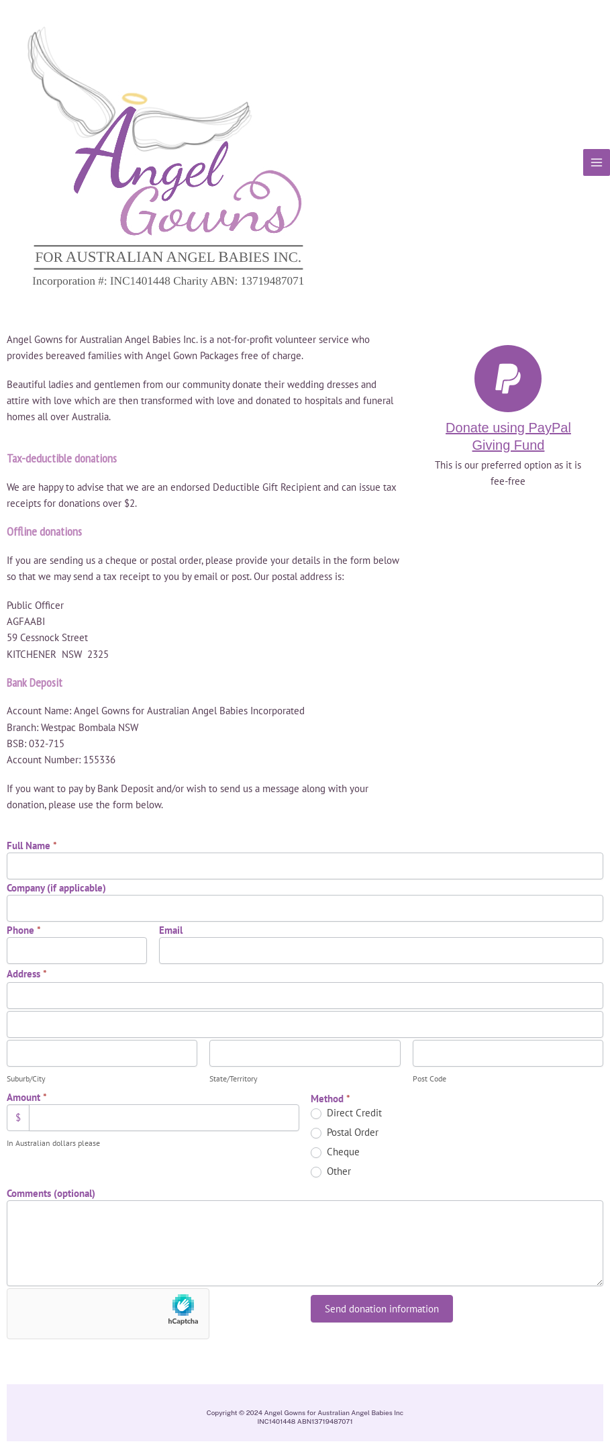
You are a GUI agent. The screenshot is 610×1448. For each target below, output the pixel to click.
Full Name (32, 845)
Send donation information (382, 1308)
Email (171, 930)
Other (331, 1171)
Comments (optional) (51, 1193)
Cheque (335, 1152)
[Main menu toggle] (596, 162)
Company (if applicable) (56, 887)
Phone (24, 930)
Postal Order (344, 1132)
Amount (27, 1097)
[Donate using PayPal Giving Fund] (508, 378)
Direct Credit (346, 1113)
